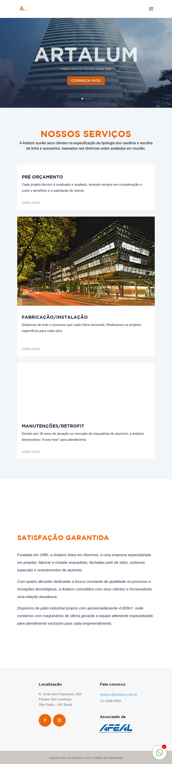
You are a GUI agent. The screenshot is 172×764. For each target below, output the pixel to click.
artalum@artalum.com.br (118, 694)
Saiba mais (31, 202)
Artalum (86, 59)
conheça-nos (86, 86)
